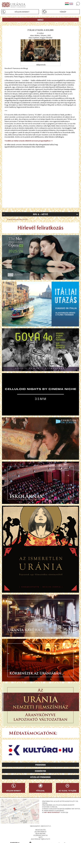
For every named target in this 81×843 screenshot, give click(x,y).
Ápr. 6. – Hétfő (40, 214)
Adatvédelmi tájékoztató (40, 839)
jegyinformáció (40, 832)
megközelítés (40, 830)
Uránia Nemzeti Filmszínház (17, 219)
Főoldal (40, 790)
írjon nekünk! (40, 833)
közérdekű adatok (41, 835)
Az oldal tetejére (67, 790)
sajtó (40, 837)
